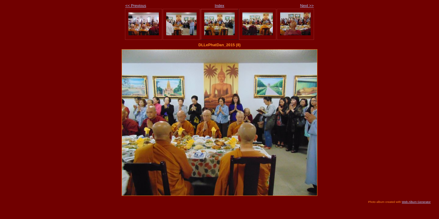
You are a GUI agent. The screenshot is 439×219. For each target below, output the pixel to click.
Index (219, 5)
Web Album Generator (416, 201)
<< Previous (135, 5)
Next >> (307, 5)
